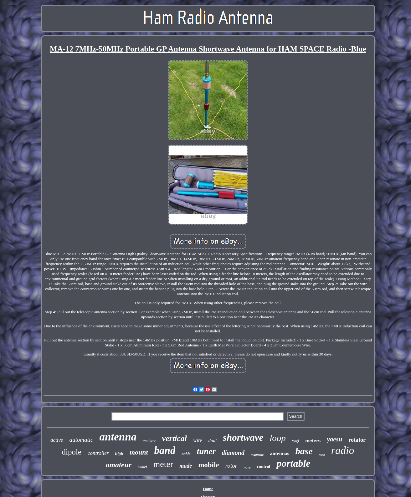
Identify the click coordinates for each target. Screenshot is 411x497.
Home (208, 488)
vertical (174, 438)
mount (139, 452)
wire (197, 440)
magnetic (257, 454)
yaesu (334, 439)
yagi (295, 440)
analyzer (149, 441)
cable (186, 453)
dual (212, 440)
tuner (206, 451)
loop (278, 438)
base (304, 451)
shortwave (243, 437)
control (263, 466)
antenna (118, 437)
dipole (72, 452)
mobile (208, 465)
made (185, 466)
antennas (279, 453)
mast (322, 454)
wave (247, 467)
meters (313, 440)
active (56, 440)
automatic (81, 439)
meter (163, 464)
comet (142, 467)
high (119, 453)
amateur (118, 465)
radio (342, 450)
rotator (357, 440)
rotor (231, 465)
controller (98, 453)
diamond (233, 452)
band (165, 450)
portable (293, 463)
